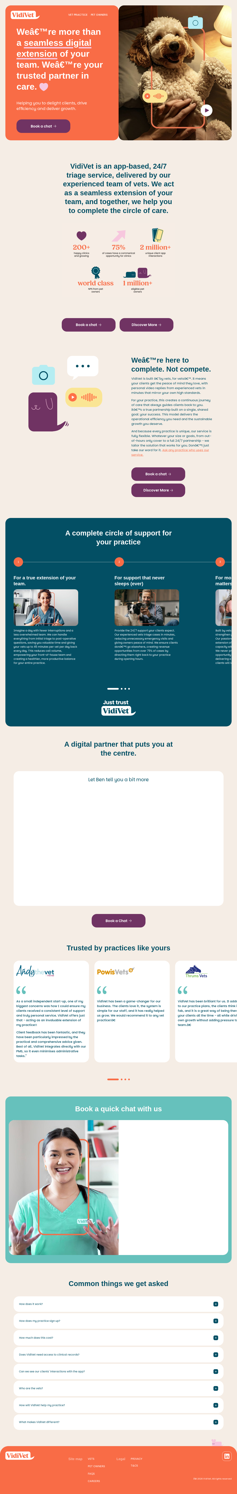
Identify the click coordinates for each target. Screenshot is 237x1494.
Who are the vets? (118, 1388)
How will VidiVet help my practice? (118, 1405)
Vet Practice (77, 15)
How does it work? (118, 1304)
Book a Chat (119, 920)
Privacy (136, 1459)
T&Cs (134, 1466)
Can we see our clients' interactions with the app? (118, 1371)
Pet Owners (99, 15)
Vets (91, 1459)
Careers (94, 1481)
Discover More (146, 324)
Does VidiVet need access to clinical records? (118, 1354)
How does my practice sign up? (118, 1321)
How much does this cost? (118, 1337)
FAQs (91, 1474)
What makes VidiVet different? (118, 1422)
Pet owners (96, 1466)
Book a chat (43, 126)
